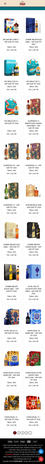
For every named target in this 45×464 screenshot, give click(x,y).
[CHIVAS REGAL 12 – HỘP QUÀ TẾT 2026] (33, 403)
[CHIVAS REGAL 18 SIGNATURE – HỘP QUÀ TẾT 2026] (33, 316)
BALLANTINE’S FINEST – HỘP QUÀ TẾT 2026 (11, 41)
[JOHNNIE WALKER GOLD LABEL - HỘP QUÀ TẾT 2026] (11, 230)
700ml (9, 47)
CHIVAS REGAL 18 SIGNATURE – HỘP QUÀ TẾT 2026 (33, 333)
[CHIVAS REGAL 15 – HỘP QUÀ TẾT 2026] (11, 403)
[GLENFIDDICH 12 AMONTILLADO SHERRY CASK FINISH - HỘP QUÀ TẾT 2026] (33, 106)
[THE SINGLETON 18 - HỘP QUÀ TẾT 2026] (11, 67)
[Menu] (5, 3)
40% (14, 47)
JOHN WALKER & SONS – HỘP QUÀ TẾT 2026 (33, 206)
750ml (31, 47)
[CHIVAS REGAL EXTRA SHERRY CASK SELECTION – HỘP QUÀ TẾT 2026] (33, 358)
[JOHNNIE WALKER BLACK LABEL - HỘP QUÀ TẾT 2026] (11, 272)
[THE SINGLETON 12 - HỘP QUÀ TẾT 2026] (11, 106)
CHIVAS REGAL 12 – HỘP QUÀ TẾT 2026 (33, 418)
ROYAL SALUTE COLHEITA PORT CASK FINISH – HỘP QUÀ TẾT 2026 (33, 290)
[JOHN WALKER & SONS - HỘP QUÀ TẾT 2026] (33, 190)
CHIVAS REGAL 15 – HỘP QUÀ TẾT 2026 (11, 418)
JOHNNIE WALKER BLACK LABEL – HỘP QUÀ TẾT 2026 (11, 289)
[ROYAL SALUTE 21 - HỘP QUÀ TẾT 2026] (11, 316)
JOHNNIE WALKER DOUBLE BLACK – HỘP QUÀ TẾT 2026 (33, 247)
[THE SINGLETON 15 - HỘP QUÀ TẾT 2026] (33, 67)
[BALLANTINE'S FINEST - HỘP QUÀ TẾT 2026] (11, 25)
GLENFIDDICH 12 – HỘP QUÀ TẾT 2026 (11, 206)
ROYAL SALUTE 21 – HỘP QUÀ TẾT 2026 (11, 332)
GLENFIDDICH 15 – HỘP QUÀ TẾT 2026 (33, 167)
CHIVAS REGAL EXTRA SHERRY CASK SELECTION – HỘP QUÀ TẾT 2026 (33, 376)
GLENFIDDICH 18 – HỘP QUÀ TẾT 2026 (11, 167)
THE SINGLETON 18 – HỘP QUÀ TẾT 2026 (11, 83)
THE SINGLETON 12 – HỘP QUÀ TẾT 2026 (11, 122)
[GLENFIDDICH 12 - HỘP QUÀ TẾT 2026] (11, 190)
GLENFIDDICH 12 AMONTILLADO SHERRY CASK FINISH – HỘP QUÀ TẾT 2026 (33, 124)
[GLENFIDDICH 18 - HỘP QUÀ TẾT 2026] (11, 151)
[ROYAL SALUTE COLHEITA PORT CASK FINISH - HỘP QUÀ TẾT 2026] (33, 272)
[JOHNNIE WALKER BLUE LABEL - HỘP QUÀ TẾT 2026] (33, 25)
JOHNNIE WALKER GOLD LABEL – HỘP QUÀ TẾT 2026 (11, 247)
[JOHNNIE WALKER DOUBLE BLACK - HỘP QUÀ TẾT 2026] (33, 230)
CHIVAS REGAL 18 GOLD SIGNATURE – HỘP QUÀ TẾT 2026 (11, 375)
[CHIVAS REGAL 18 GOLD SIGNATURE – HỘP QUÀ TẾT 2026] (11, 358)
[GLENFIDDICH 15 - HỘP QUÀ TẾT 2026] (33, 151)
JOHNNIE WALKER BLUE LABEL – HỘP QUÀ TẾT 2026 (33, 42)
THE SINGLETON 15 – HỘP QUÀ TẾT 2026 (33, 83)
